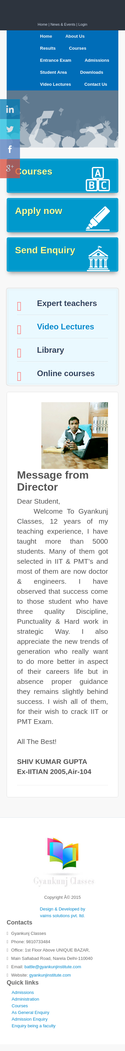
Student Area (53, 72)
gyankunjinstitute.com (50, 975)
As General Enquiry (30, 1012)
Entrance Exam (55, 60)
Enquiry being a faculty (34, 1025)
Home (42, 24)
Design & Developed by (62, 908)
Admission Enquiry (30, 1019)
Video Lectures (55, 84)
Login (82, 24)
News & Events (62, 24)
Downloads (91, 72)
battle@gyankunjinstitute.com (52, 966)
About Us (75, 36)
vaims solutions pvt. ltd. (62, 915)
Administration (25, 999)
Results (48, 48)
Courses (77, 48)
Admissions (97, 60)
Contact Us (95, 84)
